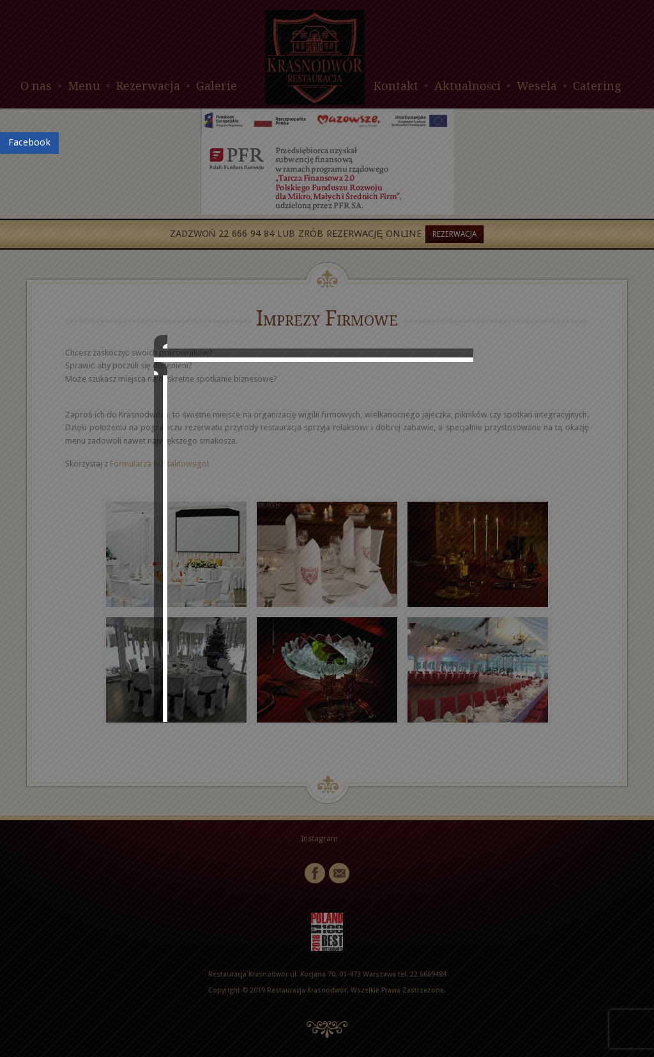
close (488, 675)
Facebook (29, 142)
